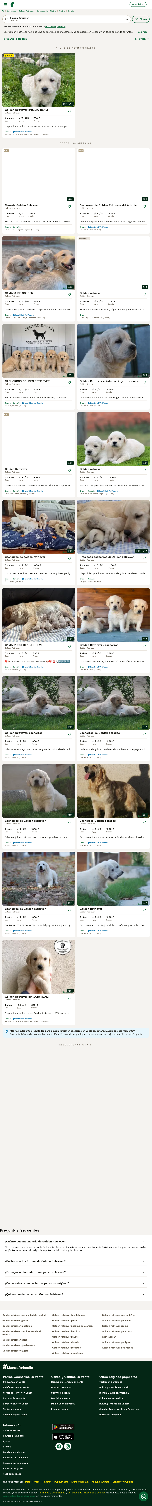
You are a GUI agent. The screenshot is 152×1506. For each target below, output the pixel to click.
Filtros (141, 19)
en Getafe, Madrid (55, 26)
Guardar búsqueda (15, 39)
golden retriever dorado (65, 1342)
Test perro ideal (12, 1474)
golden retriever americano (67, 1353)
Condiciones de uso (14, 1452)
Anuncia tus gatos (13, 1468)
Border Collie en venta (15, 1403)
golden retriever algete (15, 1350)
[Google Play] (63, 1427)
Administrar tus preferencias (19, 1496)
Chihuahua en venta (14, 1382)
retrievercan (109, 1336)
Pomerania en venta (14, 1398)
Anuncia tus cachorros (15, 1463)
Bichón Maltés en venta (16, 1387)
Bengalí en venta (60, 1398)
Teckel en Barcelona (110, 1382)
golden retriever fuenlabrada (68, 1315)
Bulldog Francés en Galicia (114, 1403)
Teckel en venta (12, 1409)
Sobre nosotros (11, 1430)
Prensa (7, 1446)
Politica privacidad (13, 1435)
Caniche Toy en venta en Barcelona (119, 1409)
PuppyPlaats (61, 1481)
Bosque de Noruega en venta (67, 1382)
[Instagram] (67, 1446)
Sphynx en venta (60, 1392)
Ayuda (6, 1441)
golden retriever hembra (66, 1331)
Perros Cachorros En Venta (23, 1377)
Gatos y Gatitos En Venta (70, 1377)
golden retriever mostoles (17, 1326)
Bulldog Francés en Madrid (114, 1387)
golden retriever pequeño (116, 1320)
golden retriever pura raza (117, 1331)
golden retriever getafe (15, 1320)
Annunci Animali (100, 1481)
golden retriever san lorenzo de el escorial (21, 1333)
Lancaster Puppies (123, 1481)
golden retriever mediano (66, 1347)
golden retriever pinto (64, 1320)
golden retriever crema (115, 1326)
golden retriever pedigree (116, 1342)
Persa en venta (59, 1409)
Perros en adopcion (110, 1414)
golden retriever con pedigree (118, 1315)
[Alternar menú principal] (5, 4)
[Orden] (142, 39)
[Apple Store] (63, 1436)
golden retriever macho (65, 1336)
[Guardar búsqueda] (143, 1496)
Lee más (142, 32)
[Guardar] (69, 111)
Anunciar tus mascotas (16, 1457)
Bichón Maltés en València (114, 1392)
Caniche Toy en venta (15, 1414)
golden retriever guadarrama (18, 1345)
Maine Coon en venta (63, 1403)
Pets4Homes (32, 1481)
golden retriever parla (14, 1340)
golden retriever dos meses (117, 1347)
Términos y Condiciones (51, 1492)
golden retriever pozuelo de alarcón (72, 1326)
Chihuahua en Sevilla (111, 1398)
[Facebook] (59, 1446)
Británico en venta (61, 1387)
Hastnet (47, 1481)
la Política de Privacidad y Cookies (86, 1492)
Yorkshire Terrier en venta (17, 1392)
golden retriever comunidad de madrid (24, 1315)
